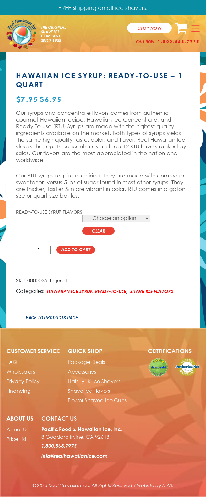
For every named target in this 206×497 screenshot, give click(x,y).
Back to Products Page (52, 317)
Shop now (149, 28)
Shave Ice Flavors (151, 291)
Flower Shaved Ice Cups (97, 400)
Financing (18, 391)
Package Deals (86, 362)
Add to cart (75, 249)
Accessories (82, 371)
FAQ (11, 362)
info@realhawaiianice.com (74, 456)
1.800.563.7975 (179, 41)
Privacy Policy (23, 381)
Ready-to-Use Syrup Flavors (49, 212)
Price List (16, 439)
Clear (98, 230)
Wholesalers (20, 371)
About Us (17, 429)
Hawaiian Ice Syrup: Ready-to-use (86, 291)
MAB (167, 485)
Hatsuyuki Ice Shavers (94, 381)
